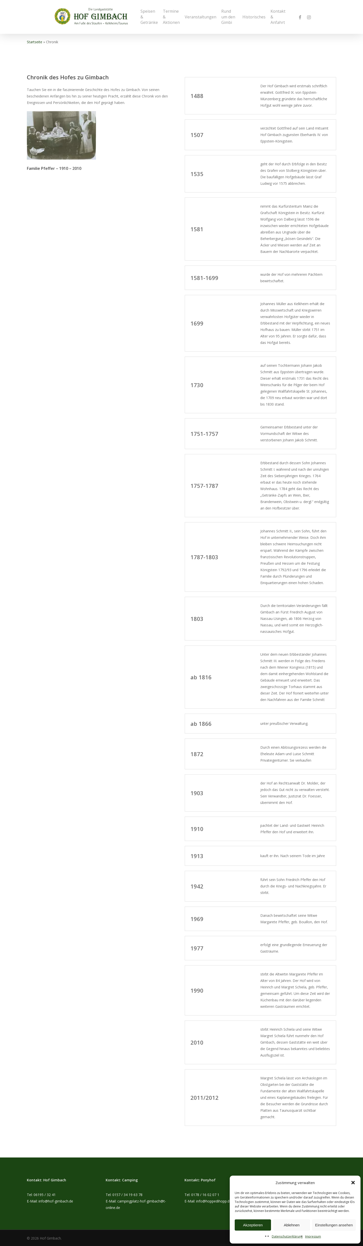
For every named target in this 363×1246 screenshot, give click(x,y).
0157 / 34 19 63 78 (127, 1194)
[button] (353, 1182)
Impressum (313, 1236)
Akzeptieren (253, 1225)
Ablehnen (291, 1225)
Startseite (34, 42)
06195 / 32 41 (45, 1194)
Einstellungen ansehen (334, 1225)
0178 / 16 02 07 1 (205, 1194)
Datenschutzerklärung (287, 1236)
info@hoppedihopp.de (213, 1201)
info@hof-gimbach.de (56, 1201)
